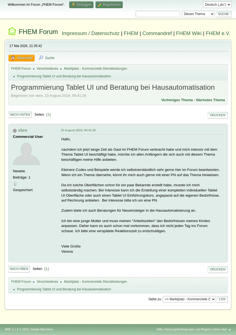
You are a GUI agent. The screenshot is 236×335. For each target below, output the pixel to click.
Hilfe (160, 329)
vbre (22, 130)
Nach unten (20, 114)
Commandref (157, 33)
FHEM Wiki (189, 33)
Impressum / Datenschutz (91, 33)
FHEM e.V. (218, 33)
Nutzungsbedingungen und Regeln (188, 329)
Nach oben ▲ (222, 329)
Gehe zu (154, 299)
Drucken (217, 115)
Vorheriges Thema (177, 100)
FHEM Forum (38, 31)
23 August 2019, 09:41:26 (78, 130)
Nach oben (19, 268)
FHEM (131, 33)
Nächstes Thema (210, 100)
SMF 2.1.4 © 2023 (17, 329)
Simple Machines (42, 329)
